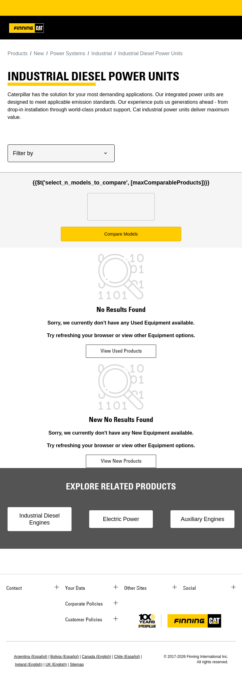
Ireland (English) (28, 664)
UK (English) (56, 664)
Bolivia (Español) (64, 656)
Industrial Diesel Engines (39, 519)
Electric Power (121, 519)
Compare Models (121, 234)
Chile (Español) (127, 656)
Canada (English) (96, 656)
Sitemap (77, 664)
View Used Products (121, 351)
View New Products (121, 461)
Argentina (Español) (30, 656)
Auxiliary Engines (202, 519)
